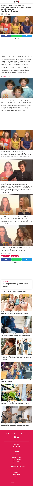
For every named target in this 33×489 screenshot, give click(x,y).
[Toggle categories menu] (2, 1)
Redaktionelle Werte (16, 461)
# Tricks (8, 256)
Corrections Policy (16, 459)
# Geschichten (14, 256)
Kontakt (16, 449)
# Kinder (3, 256)
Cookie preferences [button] (16, 477)
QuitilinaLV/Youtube (6, 76)
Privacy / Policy (16, 474)
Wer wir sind (16, 446)
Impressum (16, 472)
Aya (6, 13)
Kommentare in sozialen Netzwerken (16, 466)
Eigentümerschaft (16, 464)
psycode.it (16, 451)
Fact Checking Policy (16, 457)
